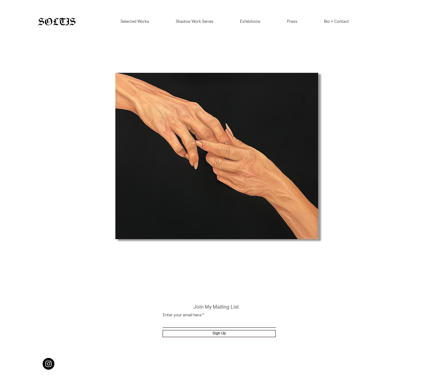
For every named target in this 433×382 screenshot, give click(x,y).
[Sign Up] (219, 333)
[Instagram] (48, 364)
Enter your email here (182, 316)
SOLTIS (57, 22)
